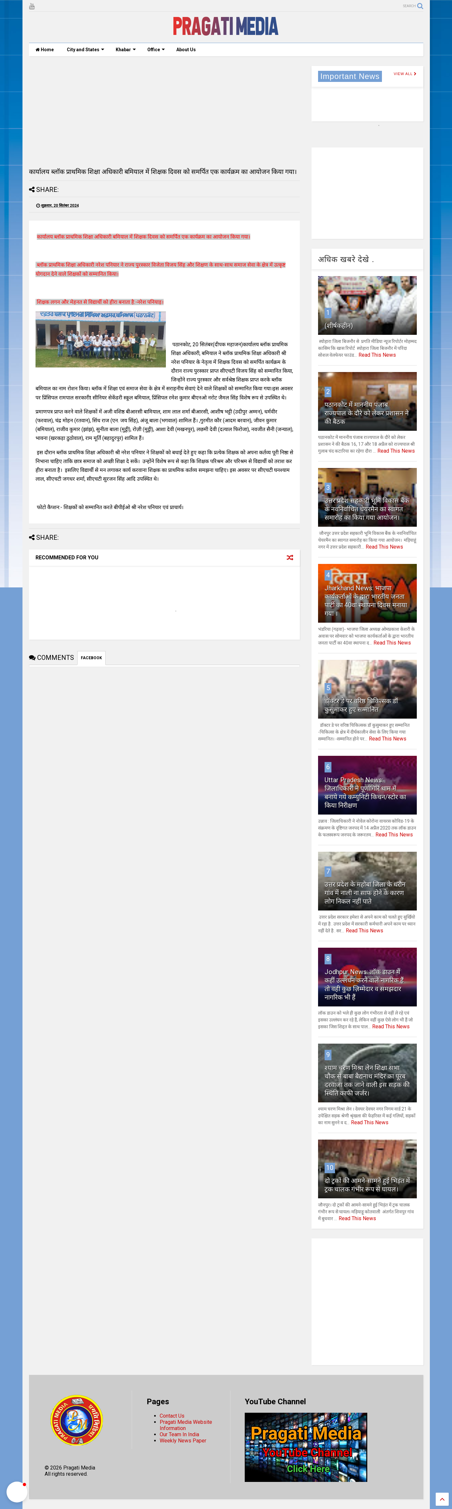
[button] (17, 1492)
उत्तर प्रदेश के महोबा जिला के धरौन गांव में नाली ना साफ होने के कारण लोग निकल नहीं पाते (365, 892)
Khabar (126, 49)
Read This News (377, 355)
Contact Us (172, 1416)
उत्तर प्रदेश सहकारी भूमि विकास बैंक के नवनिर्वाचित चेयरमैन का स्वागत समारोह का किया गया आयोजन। (367, 509)
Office (156, 49)
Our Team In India (179, 1434)
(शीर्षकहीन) (339, 326)
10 (329, 1168)
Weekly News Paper (183, 1441)
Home (45, 49)
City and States (85, 49)
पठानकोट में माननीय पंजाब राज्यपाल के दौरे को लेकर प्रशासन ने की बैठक (367, 413)
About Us (186, 49)
